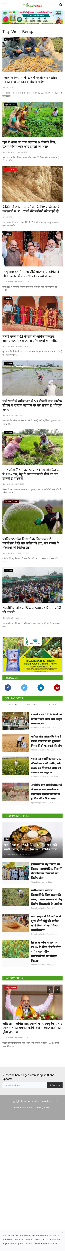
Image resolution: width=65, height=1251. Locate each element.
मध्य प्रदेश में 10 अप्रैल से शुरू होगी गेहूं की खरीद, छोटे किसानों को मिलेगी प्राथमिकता (46, 969)
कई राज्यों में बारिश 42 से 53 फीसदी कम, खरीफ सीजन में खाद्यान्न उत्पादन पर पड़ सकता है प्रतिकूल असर (32, 405)
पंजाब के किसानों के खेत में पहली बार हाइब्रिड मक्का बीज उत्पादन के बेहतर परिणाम (29, 80)
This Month (32, 715)
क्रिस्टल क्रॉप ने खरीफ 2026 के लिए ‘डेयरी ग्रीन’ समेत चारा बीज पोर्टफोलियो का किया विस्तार (46, 1001)
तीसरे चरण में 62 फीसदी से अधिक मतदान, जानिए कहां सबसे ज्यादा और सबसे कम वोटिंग (30, 338)
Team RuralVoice (9, 152)
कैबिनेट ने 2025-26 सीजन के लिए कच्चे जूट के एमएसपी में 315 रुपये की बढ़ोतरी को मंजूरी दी (31, 209)
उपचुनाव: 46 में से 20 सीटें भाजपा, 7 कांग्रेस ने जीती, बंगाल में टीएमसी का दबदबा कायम (30, 274)
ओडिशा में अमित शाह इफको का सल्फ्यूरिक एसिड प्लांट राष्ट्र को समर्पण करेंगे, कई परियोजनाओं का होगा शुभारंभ (32, 1078)
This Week (12, 715)
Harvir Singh (7, 415)
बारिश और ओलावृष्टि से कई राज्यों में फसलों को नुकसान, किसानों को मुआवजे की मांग (46, 751)
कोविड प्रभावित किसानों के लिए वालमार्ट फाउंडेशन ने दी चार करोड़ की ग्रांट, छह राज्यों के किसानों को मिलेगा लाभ (30, 543)
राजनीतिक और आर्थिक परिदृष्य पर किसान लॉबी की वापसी (31, 610)
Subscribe (55, 1135)
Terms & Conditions (23, 1157)
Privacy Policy (42, 1157)
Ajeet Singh (36, 825)
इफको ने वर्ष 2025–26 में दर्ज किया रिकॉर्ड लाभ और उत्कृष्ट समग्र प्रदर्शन (46, 729)
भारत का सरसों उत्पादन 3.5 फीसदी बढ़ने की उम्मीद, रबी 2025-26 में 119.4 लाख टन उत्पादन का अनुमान (46, 783)
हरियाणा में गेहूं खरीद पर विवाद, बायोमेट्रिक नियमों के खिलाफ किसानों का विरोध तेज (46, 909)
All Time (52, 715)
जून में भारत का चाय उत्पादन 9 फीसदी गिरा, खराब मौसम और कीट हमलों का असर (29, 144)
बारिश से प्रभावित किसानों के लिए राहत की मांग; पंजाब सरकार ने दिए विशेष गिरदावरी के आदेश (46, 939)
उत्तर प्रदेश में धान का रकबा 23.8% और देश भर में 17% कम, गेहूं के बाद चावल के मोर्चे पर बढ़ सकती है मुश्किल (31, 474)
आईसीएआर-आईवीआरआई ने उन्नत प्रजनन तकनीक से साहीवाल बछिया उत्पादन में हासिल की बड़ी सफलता (46, 813)
